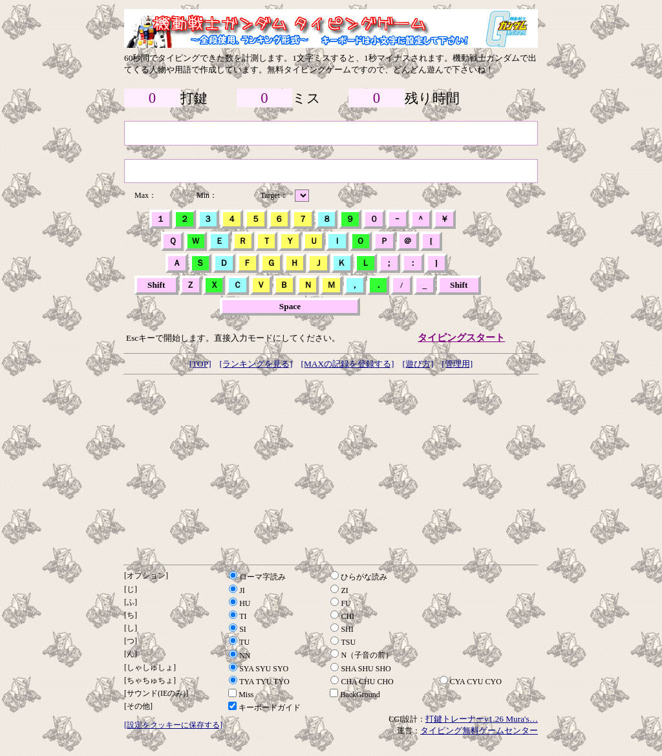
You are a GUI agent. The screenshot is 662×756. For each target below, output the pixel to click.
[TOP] (200, 364)
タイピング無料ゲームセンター (479, 730)
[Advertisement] (331, 469)
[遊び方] (417, 364)
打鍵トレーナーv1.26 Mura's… (481, 719)
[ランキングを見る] (256, 364)
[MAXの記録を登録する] (347, 364)
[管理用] (457, 364)
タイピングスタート (461, 337)
